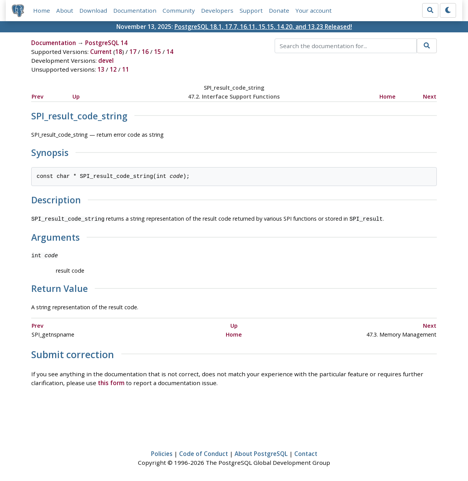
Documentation (134, 10)
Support (251, 10)
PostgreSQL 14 (106, 43)
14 (169, 51)
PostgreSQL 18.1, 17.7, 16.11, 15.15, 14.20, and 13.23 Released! (263, 26)
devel (106, 60)
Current (101, 51)
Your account (313, 10)
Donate (279, 10)
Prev (38, 96)
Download (93, 10)
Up (76, 96)
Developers (217, 10)
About (64, 10)
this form (111, 382)
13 (100, 69)
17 (132, 51)
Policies (162, 453)
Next (429, 96)
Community (179, 10)
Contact (305, 453)
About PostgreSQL (261, 453)
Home (41, 10)
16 (145, 51)
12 (113, 69)
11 (125, 69)
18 (118, 51)
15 (157, 51)
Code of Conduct (203, 453)
